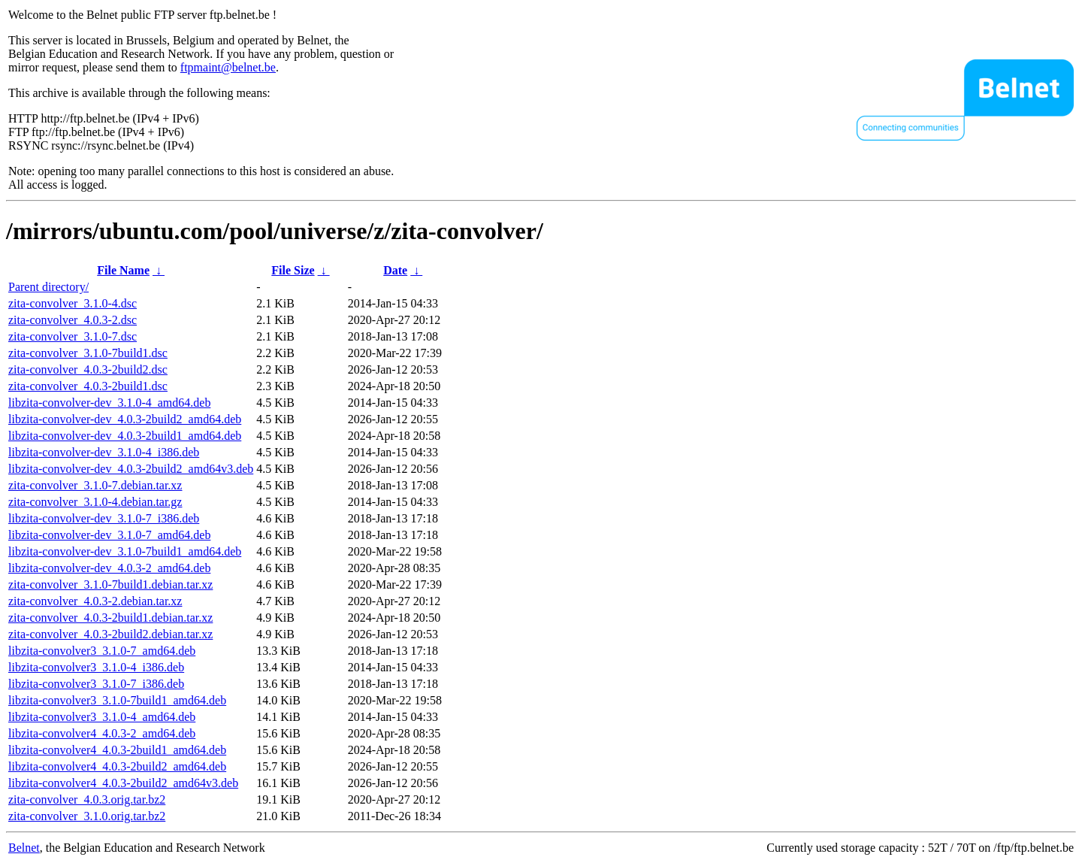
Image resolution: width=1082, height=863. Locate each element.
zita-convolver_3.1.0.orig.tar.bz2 (86, 816)
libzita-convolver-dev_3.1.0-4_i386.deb (103, 452)
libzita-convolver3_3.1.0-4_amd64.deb (101, 716)
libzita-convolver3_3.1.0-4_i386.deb (96, 667)
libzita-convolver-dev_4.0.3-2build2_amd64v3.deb (130, 468)
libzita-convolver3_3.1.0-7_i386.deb (96, 683)
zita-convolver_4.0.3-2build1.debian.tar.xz (110, 617)
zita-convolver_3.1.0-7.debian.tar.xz (95, 485)
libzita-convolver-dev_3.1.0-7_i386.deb (103, 518)
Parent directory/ (48, 286)
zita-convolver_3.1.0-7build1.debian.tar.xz (110, 584)
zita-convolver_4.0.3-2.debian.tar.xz (95, 601)
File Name (123, 270)
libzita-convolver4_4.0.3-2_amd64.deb (101, 733)
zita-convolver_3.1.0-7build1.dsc (88, 353)
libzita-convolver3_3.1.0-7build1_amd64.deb (117, 700)
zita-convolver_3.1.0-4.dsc (72, 303)
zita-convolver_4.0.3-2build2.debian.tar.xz (110, 634)
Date (395, 270)
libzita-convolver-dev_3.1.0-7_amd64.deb (109, 534)
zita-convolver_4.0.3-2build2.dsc (88, 369)
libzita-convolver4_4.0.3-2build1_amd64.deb (117, 749)
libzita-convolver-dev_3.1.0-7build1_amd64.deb (124, 551)
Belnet (24, 847)
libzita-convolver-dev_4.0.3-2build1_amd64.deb (124, 435)
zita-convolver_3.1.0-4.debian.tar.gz (95, 501)
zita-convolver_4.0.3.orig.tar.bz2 (86, 799)
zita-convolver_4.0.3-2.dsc (72, 319)
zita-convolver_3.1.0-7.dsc (72, 336)
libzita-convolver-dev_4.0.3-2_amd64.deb (109, 568)
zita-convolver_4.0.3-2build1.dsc (88, 386)
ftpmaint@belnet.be (228, 67)
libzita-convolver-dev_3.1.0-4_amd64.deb (109, 402)
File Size (292, 270)
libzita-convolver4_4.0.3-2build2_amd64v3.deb (123, 783)
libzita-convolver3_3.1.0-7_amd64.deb (101, 650)
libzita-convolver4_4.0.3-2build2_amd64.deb (117, 766)
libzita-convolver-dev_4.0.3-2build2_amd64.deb (124, 419)
